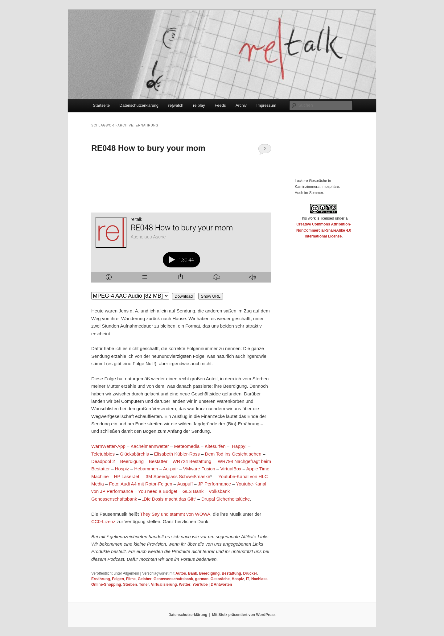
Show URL (210, 296)
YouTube (200, 584)
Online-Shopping (106, 584)
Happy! (239, 446)
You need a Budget (157, 491)
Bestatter (158, 461)
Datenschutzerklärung (139, 105)
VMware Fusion (199, 468)
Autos (180, 573)
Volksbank (219, 491)
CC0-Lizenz (103, 521)
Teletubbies (103, 453)
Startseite (101, 105)
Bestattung (231, 573)
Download (184, 296)
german (201, 579)
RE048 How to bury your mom (148, 148)
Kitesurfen (215, 446)
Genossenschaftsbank (114, 499)
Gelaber (145, 579)
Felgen (118, 579)
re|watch (175, 105)
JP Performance (214, 483)
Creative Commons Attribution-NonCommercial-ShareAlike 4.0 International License (323, 230)
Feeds (220, 105)
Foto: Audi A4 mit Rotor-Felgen (140, 483)
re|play (199, 105)
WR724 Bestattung (192, 461)
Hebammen (146, 468)
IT (247, 579)
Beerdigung (132, 461)
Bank (192, 573)
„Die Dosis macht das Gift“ (169, 499)
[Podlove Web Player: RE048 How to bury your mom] (181, 251)
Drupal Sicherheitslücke (225, 499)
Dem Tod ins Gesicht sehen (233, 453)
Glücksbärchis (134, 453)
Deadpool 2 (103, 461)
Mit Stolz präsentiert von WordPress (244, 615)
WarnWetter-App (108, 446)
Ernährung (100, 579)
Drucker (250, 573)
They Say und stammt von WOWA (175, 514)
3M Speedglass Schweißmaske (178, 476)
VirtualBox (230, 468)
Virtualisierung (164, 584)
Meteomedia (186, 446)
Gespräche (220, 579)
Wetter (184, 584)
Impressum (266, 105)
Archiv (241, 105)
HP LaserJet (126, 476)
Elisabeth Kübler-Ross (176, 453)
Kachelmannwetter (150, 446)
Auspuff (185, 483)
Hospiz (122, 468)
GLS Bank (193, 491)
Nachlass (259, 579)
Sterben (130, 584)
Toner (144, 584)
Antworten (221, 584)
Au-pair (170, 468)
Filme (131, 579)
